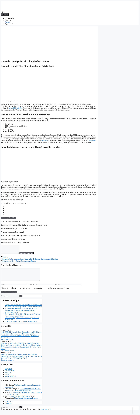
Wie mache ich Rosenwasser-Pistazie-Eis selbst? (21, 325)
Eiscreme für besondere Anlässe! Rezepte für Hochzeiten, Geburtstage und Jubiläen (30, 260)
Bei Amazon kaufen (7, 343)
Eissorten (8, 20)
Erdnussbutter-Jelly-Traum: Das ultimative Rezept (19, 262)
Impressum (8, 407)
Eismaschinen (9, 18)
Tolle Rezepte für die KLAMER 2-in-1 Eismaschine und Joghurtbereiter (23, 393)
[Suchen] (20, 300)
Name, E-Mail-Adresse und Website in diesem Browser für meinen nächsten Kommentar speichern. (36, 292)
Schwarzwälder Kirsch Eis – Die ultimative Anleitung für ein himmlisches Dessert (22, 319)
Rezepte (7, 22)
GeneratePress (45, 413)
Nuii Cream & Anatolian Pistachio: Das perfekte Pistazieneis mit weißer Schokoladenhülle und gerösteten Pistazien (21, 314)
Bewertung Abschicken (9, 218)
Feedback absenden (28, 254)
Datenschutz (9, 405)
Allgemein (8, 373)
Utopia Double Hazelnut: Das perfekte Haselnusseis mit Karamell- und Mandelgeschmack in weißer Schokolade (23, 310)
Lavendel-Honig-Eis (15, 108)
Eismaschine (43, 141)
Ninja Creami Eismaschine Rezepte (22, 400)
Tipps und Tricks (10, 24)
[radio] (51, 207)
